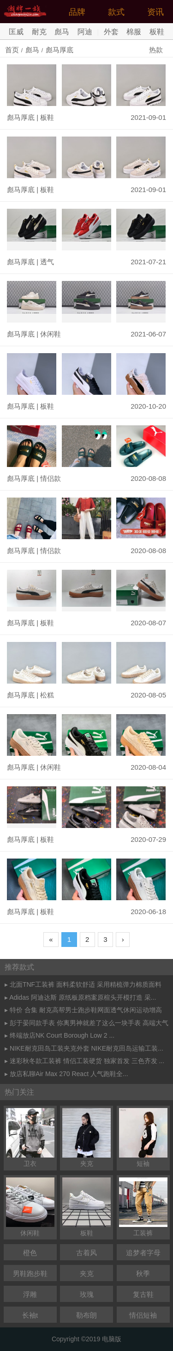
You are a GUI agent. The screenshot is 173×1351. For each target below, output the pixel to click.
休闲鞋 (50, 334)
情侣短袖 (143, 1315)
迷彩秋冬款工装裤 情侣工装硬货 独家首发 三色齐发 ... (87, 1061)
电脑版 (111, 1339)
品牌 (77, 12)
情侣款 (50, 478)
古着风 (86, 1253)
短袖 (143, 1137)
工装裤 (143, 1207)
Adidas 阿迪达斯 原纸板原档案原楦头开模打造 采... (82, 997)
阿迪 (85, 32)
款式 (116, 12)
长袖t (30, 1315)
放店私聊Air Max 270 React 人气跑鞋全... (69, 1073)
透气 (47, 262)
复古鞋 (143, 1294)
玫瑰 (87, 1294)
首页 (12, 50)
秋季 (143, 1273)
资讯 (155, 12)
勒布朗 (86, 1315)
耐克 (39, 32)
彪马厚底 (59, 50)
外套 (111, 32)
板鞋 (156, 32)
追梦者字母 (143, 1253)
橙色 (30, 1253)
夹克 (86, 1137)
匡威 (16, 32)
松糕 (47, 695)
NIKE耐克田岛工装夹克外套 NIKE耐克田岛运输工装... (86, 1048)
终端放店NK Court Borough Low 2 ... (62, 1035)
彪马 (61, 32)
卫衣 (30, 1137)
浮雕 (30, 1294)
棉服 (133, 32)
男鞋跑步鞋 (30, 1273)
